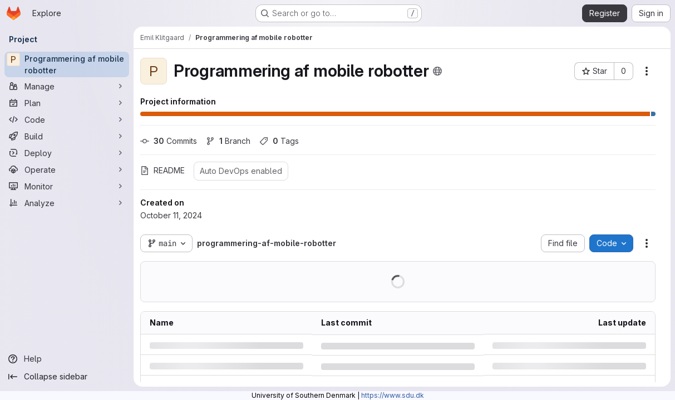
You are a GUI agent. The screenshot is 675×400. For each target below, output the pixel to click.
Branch (228, 141)
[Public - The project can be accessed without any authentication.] (437, 71)
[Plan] (66, 103)
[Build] (66, 136)
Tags (279, 141)
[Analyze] (66, 203)
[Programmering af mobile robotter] (66, 64)
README (162, 170)
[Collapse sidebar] (66, 376)
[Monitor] (66, 186)
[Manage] (66, 86)
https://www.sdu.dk (392, 395)
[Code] (66, 119)
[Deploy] (66, 153)
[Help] (66, 359)
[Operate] (66, 169)
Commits (168, 141)
